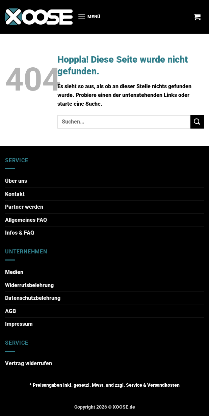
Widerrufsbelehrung (29, 285)
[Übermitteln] (197, 121)
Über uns (16, 181)
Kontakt (15, 194)
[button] (89, 16)
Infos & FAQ (19, 233)
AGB (10, 311)
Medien (14, 272)
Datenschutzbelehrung (32, 298)
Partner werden (24, 207)
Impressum (19, 324)
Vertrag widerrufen (28, 363)
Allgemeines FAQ (26, 220)
